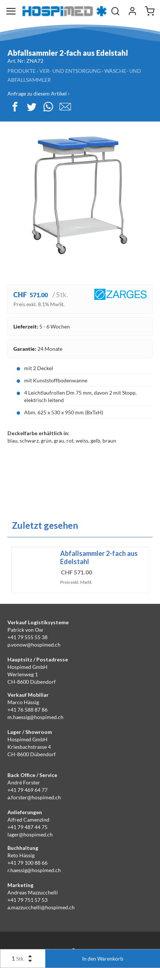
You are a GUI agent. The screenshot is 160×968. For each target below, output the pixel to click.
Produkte (21, 71)
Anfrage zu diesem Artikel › (38, 93)
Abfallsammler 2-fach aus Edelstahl (99, 557)
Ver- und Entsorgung (70, 71)
